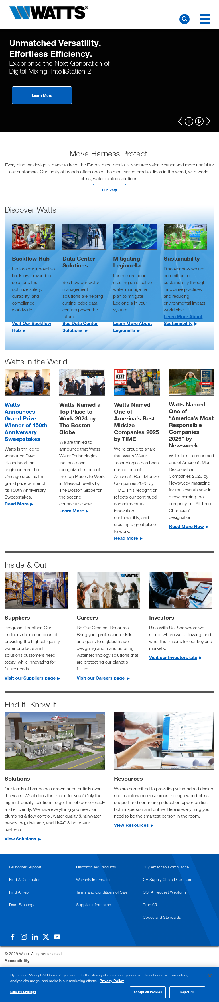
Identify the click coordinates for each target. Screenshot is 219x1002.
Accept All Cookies (148, 992)
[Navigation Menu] (205, 19)
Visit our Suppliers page (30, 679)
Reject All (187, 992)
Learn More (42, 95)
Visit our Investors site (173, 658)
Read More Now (186, 527)
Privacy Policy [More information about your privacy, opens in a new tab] (112, 980)
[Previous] (180, 121)
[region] (109, 984)
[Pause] (189, 121)
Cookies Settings (23, 991)
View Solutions (20, 839)
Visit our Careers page (101, 679)
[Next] (208, 121)
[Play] (199, 121)
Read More (17, 504)
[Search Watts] (184, 19)
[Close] (210, 975)
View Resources (131, 826)
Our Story (109, 190)
